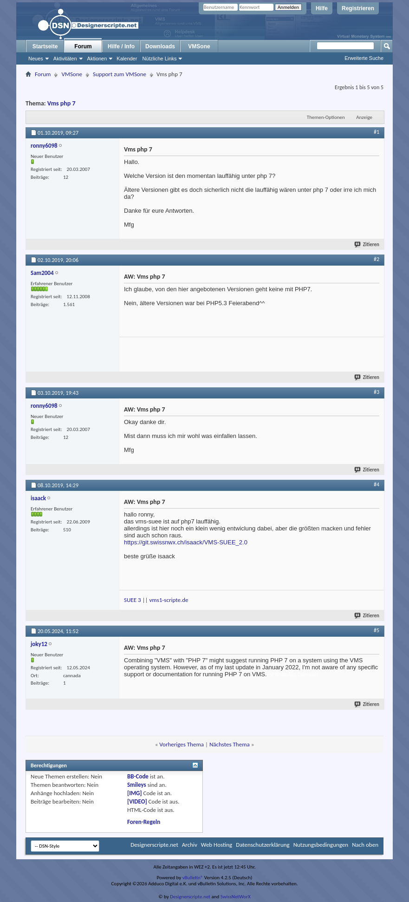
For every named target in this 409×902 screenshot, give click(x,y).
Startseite (45, 46)
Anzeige (364, 117)
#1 (376, 132)
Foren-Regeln (143, 821)
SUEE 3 (132, 599)
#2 (376, 259)
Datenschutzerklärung (263, 844)
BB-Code (138, 776)
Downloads (160, 46)
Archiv (189, 844)
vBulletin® (192, 878)
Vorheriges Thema (181, 744)
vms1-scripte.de (168, 599)
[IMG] (134, 793)
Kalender (127, 58)
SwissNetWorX (236, 897)
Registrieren (358, 8)
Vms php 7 (61, 103)
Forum (82, 46)
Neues (35, 58)
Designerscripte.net (154, 844)
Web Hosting (216, 844)
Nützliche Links (159, 58)
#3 (376, 392)
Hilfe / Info (121, 46)
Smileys (136, 784)
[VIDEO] (137, 801)
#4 (376, 484)
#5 (376, 630)
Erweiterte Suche (363, 58)
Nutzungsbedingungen (321, 844)
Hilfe (322, 8)
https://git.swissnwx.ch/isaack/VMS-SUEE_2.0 (185, 542)
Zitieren (367, 245)
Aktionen (97, 58)
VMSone (199, 46)
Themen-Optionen (326, 117)
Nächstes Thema (229, 744)
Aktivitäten (65, 58)
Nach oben (365, 844)
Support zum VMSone (119, 74)
